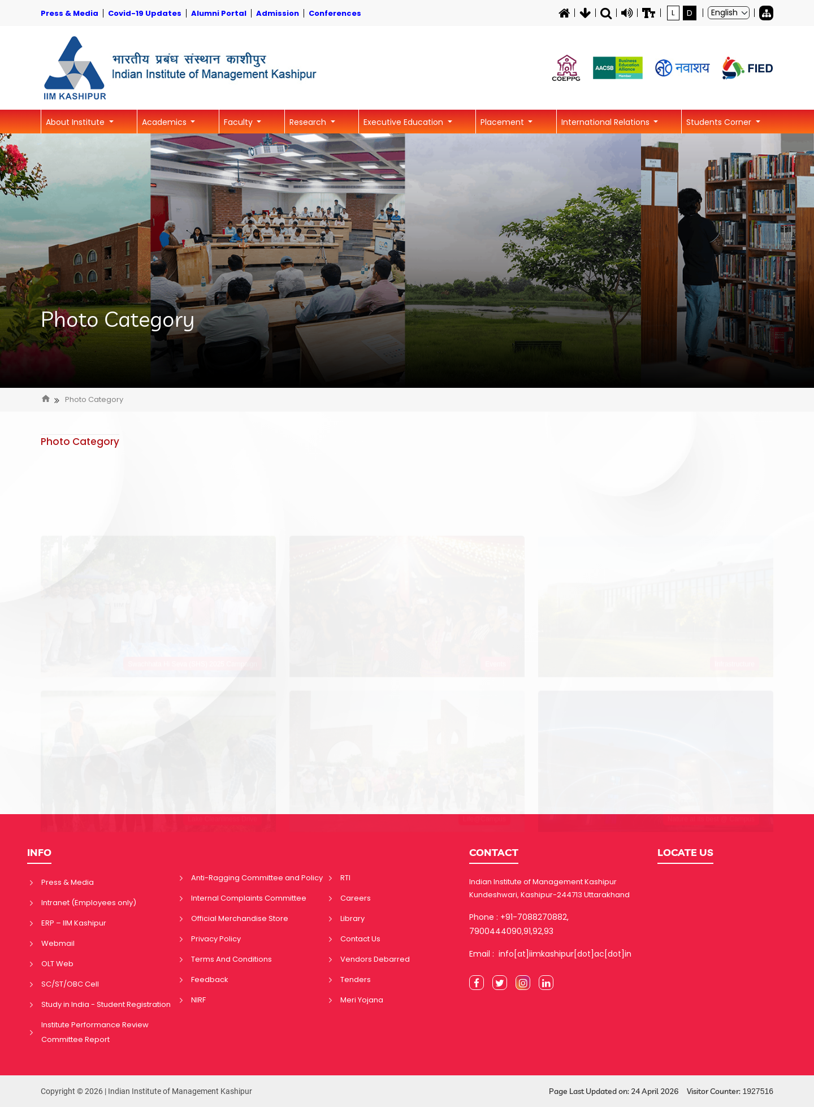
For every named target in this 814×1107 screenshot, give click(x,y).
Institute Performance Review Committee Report (95, 1032)
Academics (165, 122)
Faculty (239, 122)
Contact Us (360, 938)
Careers (355, 898)
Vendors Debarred (375, 959)
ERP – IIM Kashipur (73, 923)
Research (308, 122)
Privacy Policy (216, 938)
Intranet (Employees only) (88, 902)
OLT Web (57, 963)
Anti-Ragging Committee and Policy (257, 877)
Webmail (58, 943)
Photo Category (118, 319)
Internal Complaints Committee (248, 898)
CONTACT (493, 852)
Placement (503, 122)
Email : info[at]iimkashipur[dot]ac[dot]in (550, 953)
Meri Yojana (361, 999)
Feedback (209, 979)
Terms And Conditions (231, 959)
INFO (39, 852)
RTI (345, 877)
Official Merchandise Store (239, 918)
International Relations (606, 122)
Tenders (355, 979)
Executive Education (404, 122)
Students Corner (720, 122)
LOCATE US (685, 852)
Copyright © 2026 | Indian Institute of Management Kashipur (146, 1091)
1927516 (757, 1091)
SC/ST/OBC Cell (70, 984)
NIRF (198, 999)
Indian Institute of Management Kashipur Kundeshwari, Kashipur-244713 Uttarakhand (549, 888)
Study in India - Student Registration (106, 1004)
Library (352, 918)
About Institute (76, 122)
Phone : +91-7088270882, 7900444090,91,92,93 (519, 924)
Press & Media (67, 882)
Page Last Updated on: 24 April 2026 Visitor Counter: (661, 1091)
